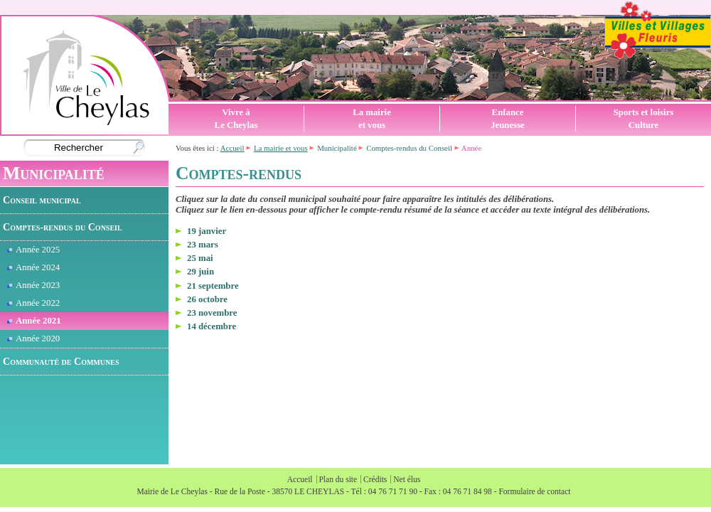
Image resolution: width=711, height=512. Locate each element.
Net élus (406, 479)
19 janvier (206, 231)
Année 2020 (33, 338)
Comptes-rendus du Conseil (62, 227)
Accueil (232, 148)
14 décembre (211, 326)
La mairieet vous (372, 118)
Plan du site (338, 479)
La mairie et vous (281, 148)
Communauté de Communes (61, 361)
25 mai (200, 258)
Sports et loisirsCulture (644, 118)
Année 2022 (33, 303)
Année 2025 (33, 250)
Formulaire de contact (534, 491)
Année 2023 (33, 285)
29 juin (200, 272)
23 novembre (212, 313)
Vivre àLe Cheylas (236, 118)
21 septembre (213, 286)
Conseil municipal (42, 200)
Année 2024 (33, 267)
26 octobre (207, 299)
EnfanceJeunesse (508, 118)
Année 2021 (34, 321)
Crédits (375, 479)
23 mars (202, 245)
